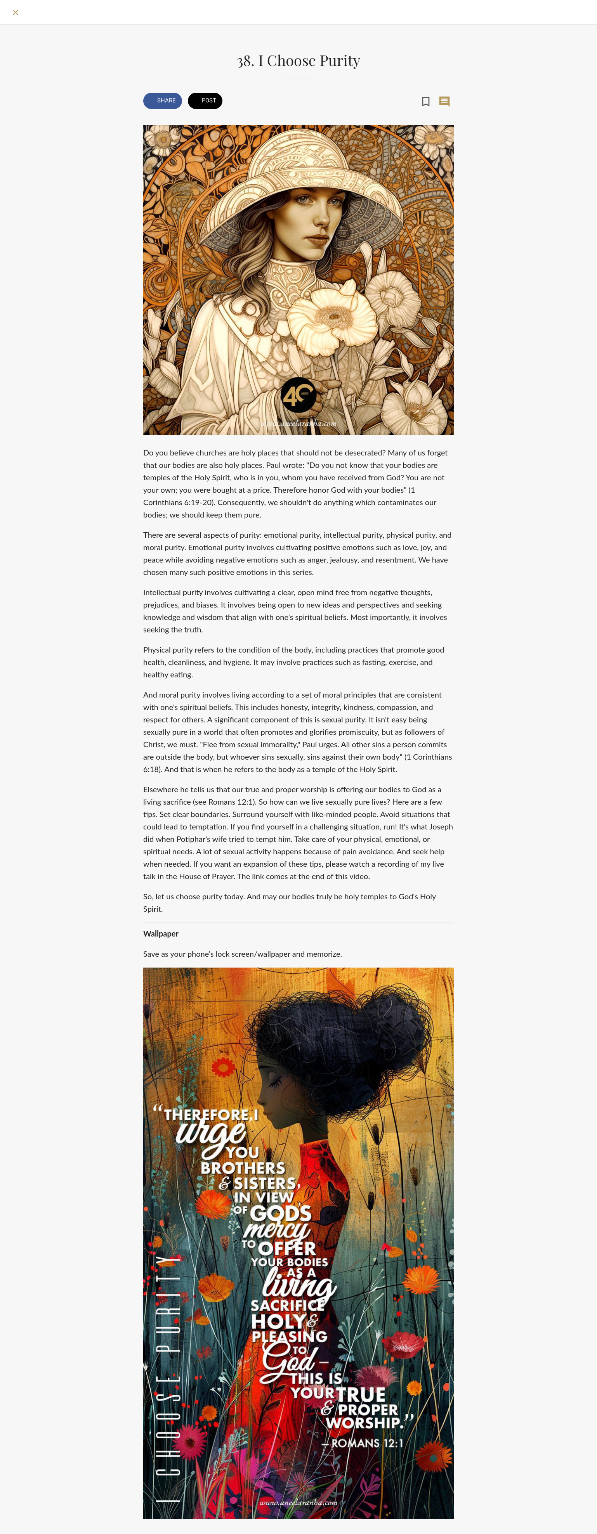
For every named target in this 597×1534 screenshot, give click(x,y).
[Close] (15, 12)
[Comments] (444, 101)
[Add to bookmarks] (426, 101)
